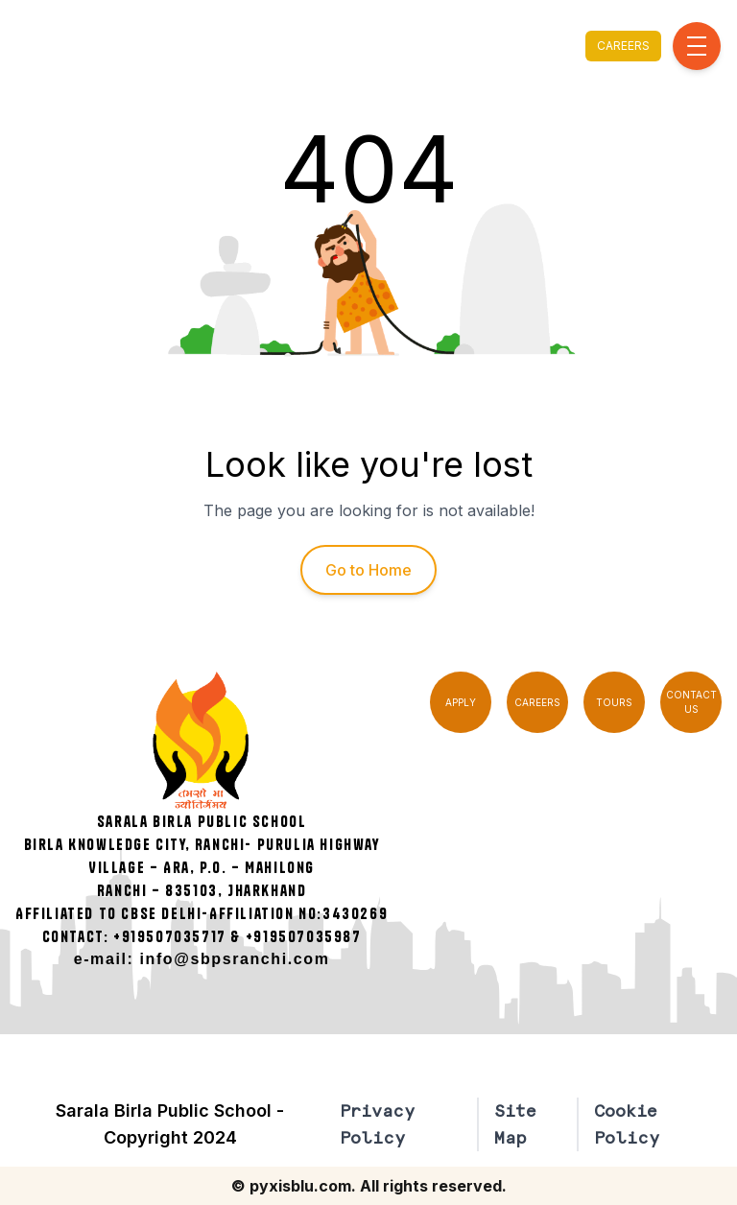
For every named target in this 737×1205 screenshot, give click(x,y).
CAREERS (623, 45)
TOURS (614, 702)
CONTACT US (691, 702)
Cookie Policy (626, 1123)
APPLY (460, 702)
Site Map (515, 1123)
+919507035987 (304, 936)
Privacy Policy (377, 1123)
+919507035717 (169, 936)
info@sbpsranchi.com (235, 959)
